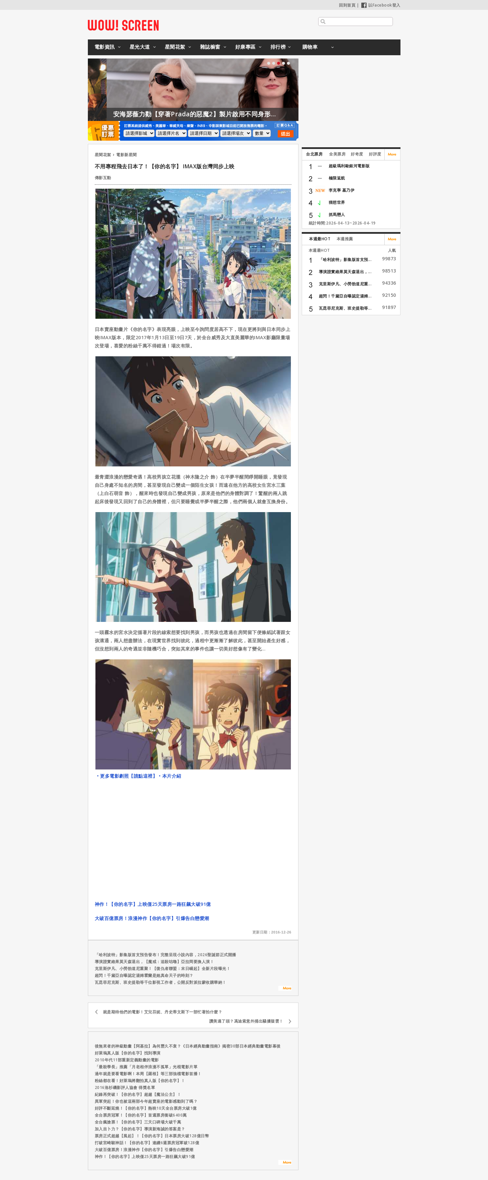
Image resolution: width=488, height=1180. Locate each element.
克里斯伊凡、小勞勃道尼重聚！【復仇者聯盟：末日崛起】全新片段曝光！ (163, 968)
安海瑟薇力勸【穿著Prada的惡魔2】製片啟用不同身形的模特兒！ (228, 114)
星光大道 (140, 46)
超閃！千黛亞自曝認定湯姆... (345, 296)
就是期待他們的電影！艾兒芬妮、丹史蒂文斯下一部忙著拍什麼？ (162, 1012)
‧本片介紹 (169, 776)
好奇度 (357, 154)
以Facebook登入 (380, 5)
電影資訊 (104, 46)
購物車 (310, 46)
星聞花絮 (175, 46)
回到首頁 (347, 5)
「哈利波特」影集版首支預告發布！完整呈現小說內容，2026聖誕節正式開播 (165, 954)
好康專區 (245, 46)
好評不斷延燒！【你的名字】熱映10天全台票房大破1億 (146, 1108)
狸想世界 (337, 202)
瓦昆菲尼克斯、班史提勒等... (345, 308)
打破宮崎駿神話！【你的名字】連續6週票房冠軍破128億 (147, 1142)
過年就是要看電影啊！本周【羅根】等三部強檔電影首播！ (148, 1073)
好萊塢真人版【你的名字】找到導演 (128, 1053)
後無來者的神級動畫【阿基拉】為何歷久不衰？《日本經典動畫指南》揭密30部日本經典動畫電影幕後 (188, 1046)
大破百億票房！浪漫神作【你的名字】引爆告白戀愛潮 (152, 918)
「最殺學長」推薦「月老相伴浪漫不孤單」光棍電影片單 (146, 1067)
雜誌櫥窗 (210, 46)
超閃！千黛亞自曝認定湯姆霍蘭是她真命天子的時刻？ (144, 975)
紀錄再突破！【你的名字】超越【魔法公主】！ (138, 1094)
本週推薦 (345, 239)
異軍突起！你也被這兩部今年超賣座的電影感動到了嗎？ (146, 1101)
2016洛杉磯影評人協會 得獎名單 (125, 1087)
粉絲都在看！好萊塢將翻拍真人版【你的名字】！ (140, 1080)
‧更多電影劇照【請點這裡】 (126, 776)
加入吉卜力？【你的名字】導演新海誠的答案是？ (140, 1129)
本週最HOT (319, 239)
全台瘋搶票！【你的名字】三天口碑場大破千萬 (138, 1122)
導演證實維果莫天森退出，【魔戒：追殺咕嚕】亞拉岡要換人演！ (154, 961)
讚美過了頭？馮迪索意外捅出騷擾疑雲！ (246, 1021)
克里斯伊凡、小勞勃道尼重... (345, 284)
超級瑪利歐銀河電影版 (349, 166)
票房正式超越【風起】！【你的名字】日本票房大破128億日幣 (152, 1136)
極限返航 (337, 178)
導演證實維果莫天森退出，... (345, 271)
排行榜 (278, 46)
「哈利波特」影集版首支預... (345, 259)
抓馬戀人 (337, 214)
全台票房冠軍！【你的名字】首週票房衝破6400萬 (141, 1115)
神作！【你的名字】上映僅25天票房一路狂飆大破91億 (153, 904)
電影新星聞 (126, 154)
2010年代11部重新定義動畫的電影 (127, 1060)
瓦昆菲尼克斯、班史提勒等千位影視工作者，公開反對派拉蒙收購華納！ (160, 982)
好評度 (375, 154)
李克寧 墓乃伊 (342, 190)
